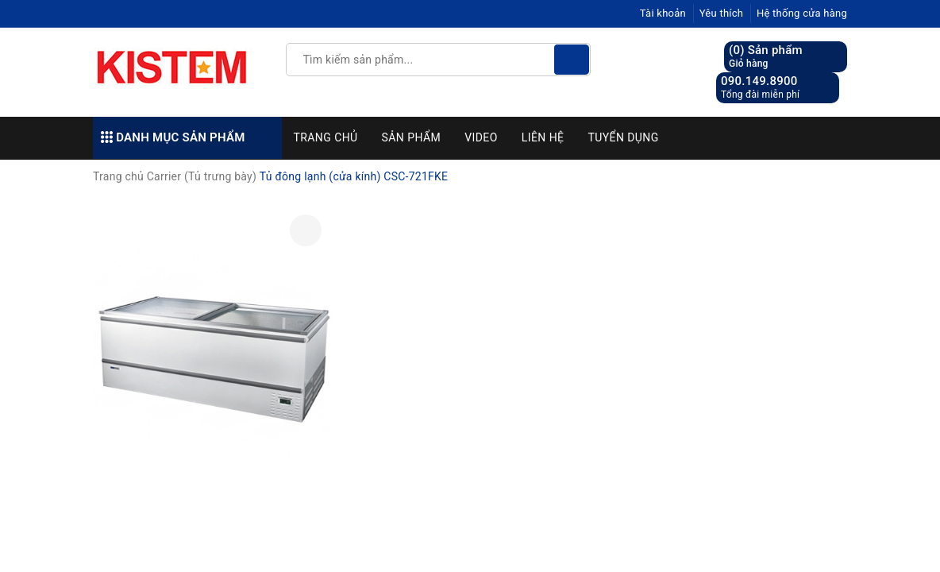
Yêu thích (721, 13)
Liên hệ (543, 137)
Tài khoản (663, 13)
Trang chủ (326, 137)
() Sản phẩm (766, 57)
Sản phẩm (411, 137)
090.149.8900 (759, 81)
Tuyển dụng (623, 137)
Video (481, 137)
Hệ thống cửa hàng (802, 13)
